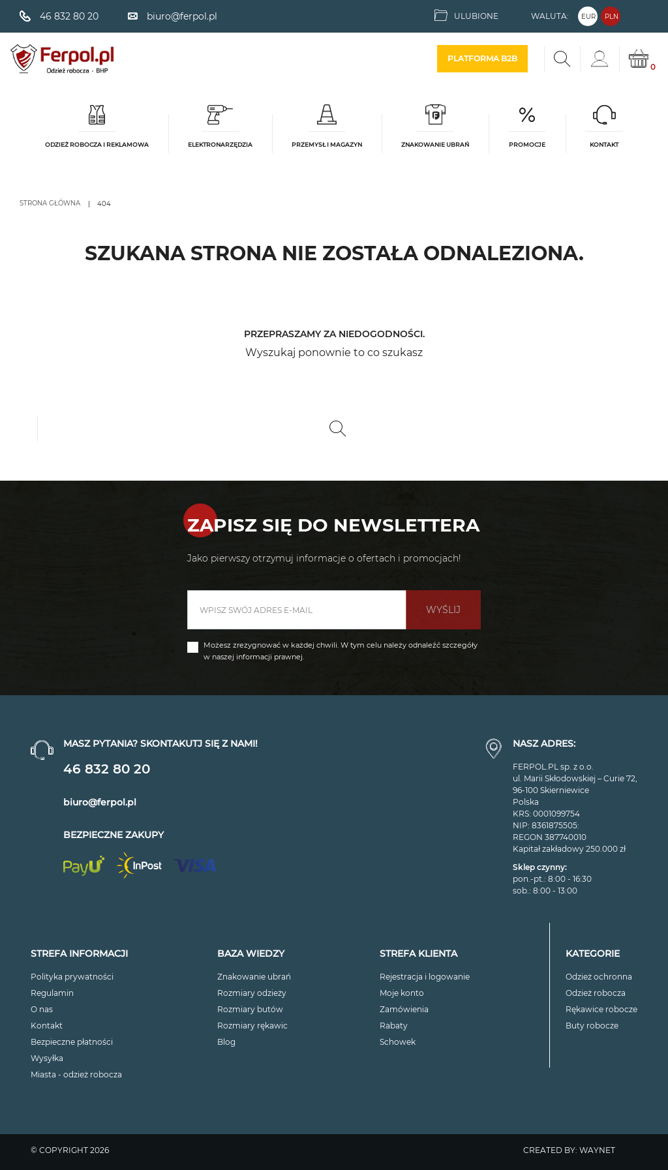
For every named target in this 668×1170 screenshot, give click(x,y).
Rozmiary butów (250, 1009)
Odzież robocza (596, 993)
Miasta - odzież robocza (76, 1074)
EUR (588, 16)
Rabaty (394, 1025)
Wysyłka (47, 1058)
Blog (226, 1042)
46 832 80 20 (106, 769)
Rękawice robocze (601, 1009)
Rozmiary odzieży (251, 993)
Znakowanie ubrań (254, 977)
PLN (611, 16)
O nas (42, 1009)
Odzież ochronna (599, 977)
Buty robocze (592, 1025)
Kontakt (47, 1025)
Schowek (398, 1042)
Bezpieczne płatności (72, 1042)
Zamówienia (404, 1009)
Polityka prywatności (72, 977)
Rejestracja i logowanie (425, 977)
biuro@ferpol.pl (99, 802)
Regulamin (52, 993)
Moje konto (402, 993)
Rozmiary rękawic (252, 1025)
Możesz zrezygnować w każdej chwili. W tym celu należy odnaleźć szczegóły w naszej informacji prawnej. (341, 650)
